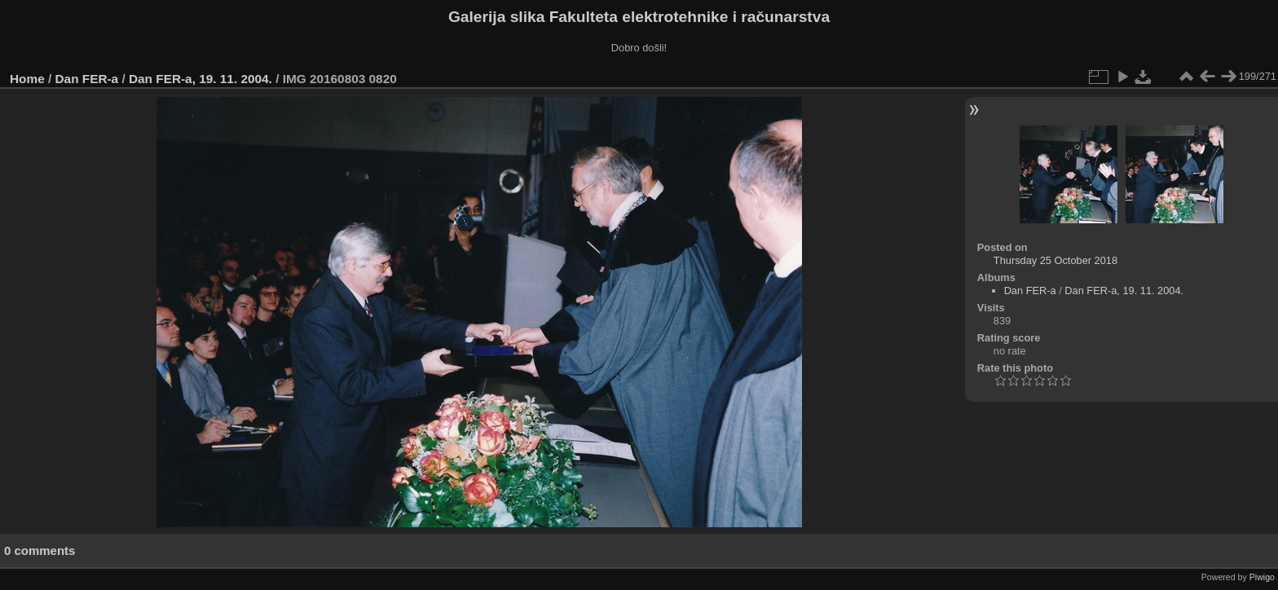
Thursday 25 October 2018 (1055, 260)
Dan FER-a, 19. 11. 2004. (200, 79)
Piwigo (1262, 577)
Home (27, 79)
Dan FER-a (87, 79)
